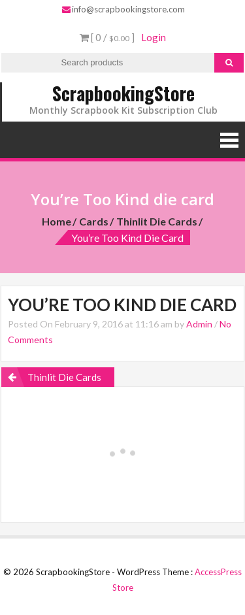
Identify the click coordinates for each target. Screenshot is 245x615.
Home (56, 221)
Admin (199, 323)
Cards (93, 221)
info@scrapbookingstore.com (123, 9)
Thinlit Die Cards (156, 221)
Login (153, 37)
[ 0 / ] (107, 37)
